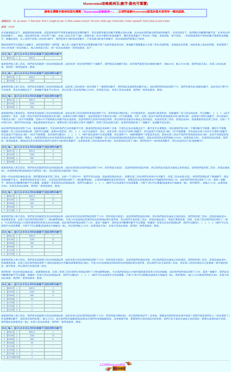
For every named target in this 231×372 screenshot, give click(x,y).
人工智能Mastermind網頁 (112, 364)
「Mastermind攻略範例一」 (98, 11)
